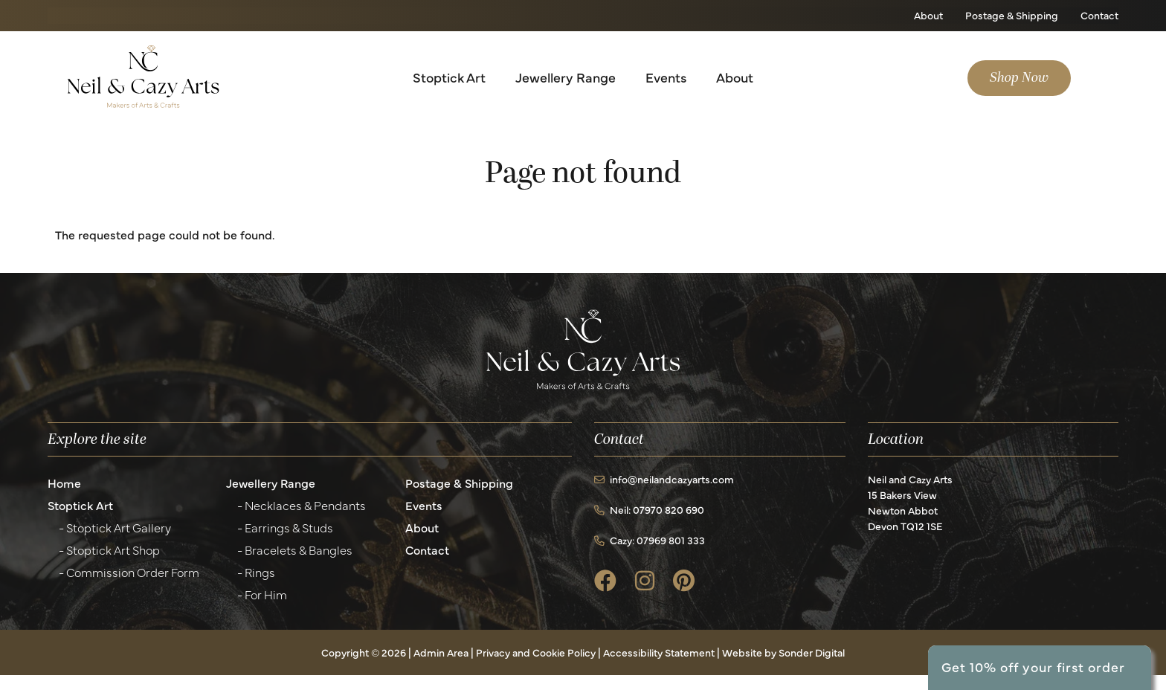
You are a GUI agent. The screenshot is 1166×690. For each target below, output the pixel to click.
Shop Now (1019, 78)
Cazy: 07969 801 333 (649, 539)
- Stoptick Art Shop (109, 549)
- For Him (262, 594)
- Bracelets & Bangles (294, 549)
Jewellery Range (565, 77)
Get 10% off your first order (1033, 666)
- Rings (256, 572)
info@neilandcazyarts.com (664, 478)
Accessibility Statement (659, 652)
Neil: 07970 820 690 (649, 509)
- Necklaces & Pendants (301, 505)
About (928, 14)
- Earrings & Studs (285, 527)
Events (665, 77)
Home (64, 482)
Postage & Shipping (1011, 14)
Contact (1099, 14)
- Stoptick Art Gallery (115, 527)
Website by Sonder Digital (783, 652)
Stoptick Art (449, 77)
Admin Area (440, 652)
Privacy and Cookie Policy (536, 652)
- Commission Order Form (129, 572)
